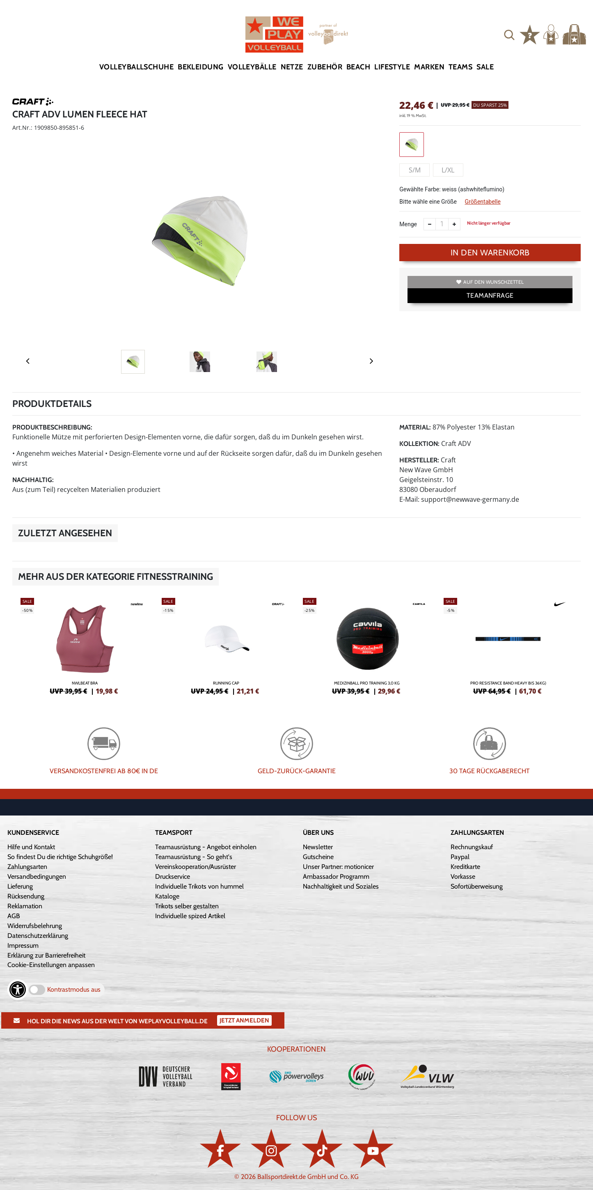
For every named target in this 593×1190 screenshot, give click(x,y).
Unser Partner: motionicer (338, 867)
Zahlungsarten (27, 867)
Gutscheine (318, 857)
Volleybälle (252, 66)
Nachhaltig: (33, 480)
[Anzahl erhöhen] (454, 224)
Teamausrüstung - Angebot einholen (205, 847)
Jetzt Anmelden (244, 1020)
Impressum (23, 945)
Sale (485, 66)
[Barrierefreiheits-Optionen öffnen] (17, 989)
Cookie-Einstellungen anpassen (51, 965)
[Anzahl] (442, 224)
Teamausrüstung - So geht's (193, 857)
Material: (415, 427)
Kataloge (167, 896)
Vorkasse (463, 876)
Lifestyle (392, 66)
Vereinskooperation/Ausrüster (195, 867)
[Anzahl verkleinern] (430, 224)
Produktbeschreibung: (52, 427)
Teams (460, 66)
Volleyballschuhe (136, 66)
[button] (509, 34)
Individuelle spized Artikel (190, 916)
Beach (358, 66)
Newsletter (318, 847)
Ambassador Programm (336, 876)
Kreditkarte (465, 867)
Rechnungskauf (472, 847)
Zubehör (324, 66)
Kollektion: (419, 444)
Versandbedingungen (36, 876)
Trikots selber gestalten (187, 906)
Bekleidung (201, 66)
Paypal (460, 857)
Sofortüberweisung (477, 886)
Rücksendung (25, 896)
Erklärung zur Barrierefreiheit (46, 955)
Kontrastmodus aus (74, 989)
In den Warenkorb (490, 252)
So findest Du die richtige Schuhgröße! (60, 857)
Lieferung (20, 886)
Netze (292, 66)
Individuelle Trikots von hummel (199, 886)
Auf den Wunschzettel (490, 282)
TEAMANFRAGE (490, 295)
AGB (13, 916)
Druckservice (172, 876)
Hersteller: (419, 460)
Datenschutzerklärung (37, 936)
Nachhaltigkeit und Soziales (341, 886)
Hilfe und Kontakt (31, 847)
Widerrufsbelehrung (34, 926)
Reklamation (24, 906)
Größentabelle (482, 201)
